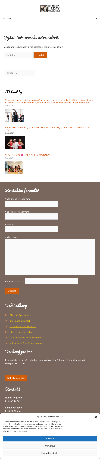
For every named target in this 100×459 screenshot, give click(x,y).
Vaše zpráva (50, 239)
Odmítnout (50, 445)
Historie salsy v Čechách (22, 332)
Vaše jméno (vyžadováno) (31, 201)
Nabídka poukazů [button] (16, 378)
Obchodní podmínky (20, 315)
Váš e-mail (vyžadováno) (31, 214)
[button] (96, 416)
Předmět (31, 227)
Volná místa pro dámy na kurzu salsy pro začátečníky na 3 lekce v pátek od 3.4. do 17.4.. (47, 129)
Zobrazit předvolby (50, 453)
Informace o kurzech (20, 320)
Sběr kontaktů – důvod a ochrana (26, 343)
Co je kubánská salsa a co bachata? (28, 337)
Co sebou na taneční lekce (23, 326)
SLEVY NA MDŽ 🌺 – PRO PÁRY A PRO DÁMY (27, 155)
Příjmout (50, 438)
